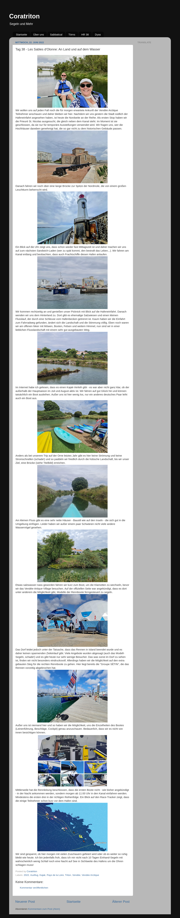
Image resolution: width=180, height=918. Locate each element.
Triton (68, 875)
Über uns (38, 34)
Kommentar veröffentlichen (34, 887)
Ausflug (34, 875)
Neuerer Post (25, 901)
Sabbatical (56, 34)
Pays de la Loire (55, 875)
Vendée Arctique (90, 875)
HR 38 (85, 34)
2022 (26, 875)
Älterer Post (121, 901)
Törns (71, 34)
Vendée (76, 875)
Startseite (21, 34)
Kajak (43, 875)
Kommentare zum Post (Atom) (44, 909)
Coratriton (24, 16)
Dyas (98, 34)
